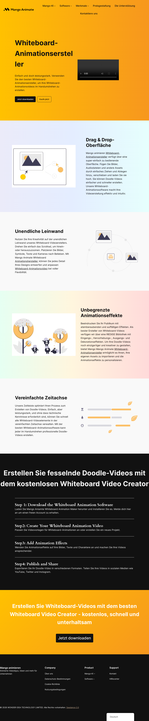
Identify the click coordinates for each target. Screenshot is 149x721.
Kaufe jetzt (44, 99)
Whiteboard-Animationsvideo (31, 268)
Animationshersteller (26, 261)
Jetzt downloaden (25, 99)
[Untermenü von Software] (71, 5)
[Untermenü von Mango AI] (54, 5)
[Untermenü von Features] (88, 5)
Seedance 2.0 (72, 707)
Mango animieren (10, 667)
